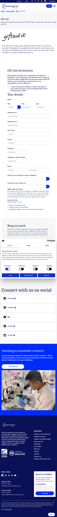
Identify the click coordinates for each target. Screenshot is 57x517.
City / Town (11, 131)
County (9, 139)
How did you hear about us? (16, 183)
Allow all (46, 275)
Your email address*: (41, 484)
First (22, 104)
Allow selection (28, 275)
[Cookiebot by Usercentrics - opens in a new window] (48, 241)
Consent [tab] (9, 245)
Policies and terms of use (42, 459)
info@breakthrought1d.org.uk (11, 486)
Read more (28, 299)
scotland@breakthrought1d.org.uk (12, 495)
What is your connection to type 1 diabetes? (22, 175)
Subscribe (45, 493)
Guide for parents (39, 436)
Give (17, 11)
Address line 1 (12, 113)
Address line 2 (12, 121)
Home (3, 11)
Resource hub (38, 441)
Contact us (37, 456)
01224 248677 (6, 492)
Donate (49, 6)
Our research (13, 366)
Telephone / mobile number (16, 157)
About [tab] (47, 245)
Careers (36, 454)
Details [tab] (28, 245)
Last (37, 104)
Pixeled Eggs (8, 509)
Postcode (10, 148)
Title (8, 104)
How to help (10, 11)
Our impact (37, 446)
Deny (10, 275)
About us (37, 449)
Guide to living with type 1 (42, 439)
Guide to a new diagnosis (42, 434)
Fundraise (37, 444)
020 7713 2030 (6, 484)
